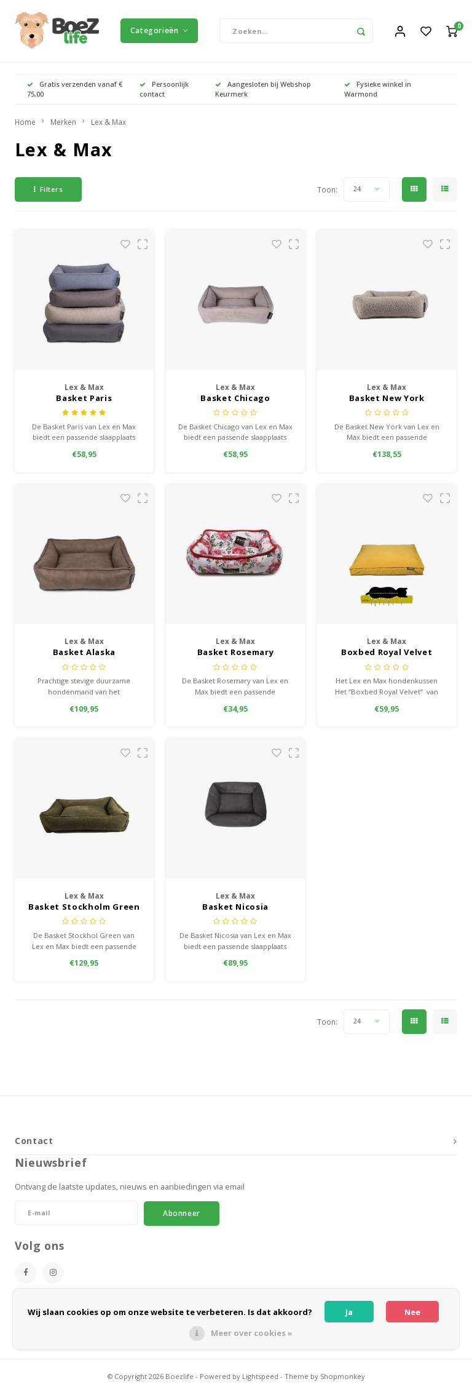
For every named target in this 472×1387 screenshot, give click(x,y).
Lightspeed (260, 1376)
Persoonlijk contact (164, 88)
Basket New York (387, 397)
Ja (349, 1311)
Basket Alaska (84, 652)
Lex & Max (108, 122)
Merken (63, 122)
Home (25, 122)
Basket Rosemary (235, 652)
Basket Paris (84, 397)
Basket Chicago (235, 397)
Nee (412, 1311)
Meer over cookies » (252, 1332)
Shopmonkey (342, 1376)
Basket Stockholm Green (84, 906)
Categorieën (159, 30)
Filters (48, 189)
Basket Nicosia (235, 906)
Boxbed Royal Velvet (386, 652)
